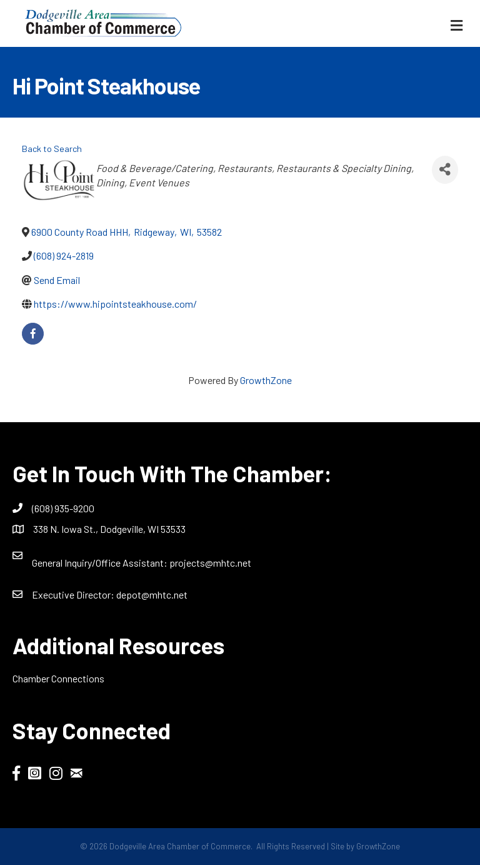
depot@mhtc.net (152, 594)
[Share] (445, 170)
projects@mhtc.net (210, 563)
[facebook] (33, 334)
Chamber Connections (58, 678)
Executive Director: (74, 594)
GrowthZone (266, 380)
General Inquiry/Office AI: (100, 563)
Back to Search (52, 148)
